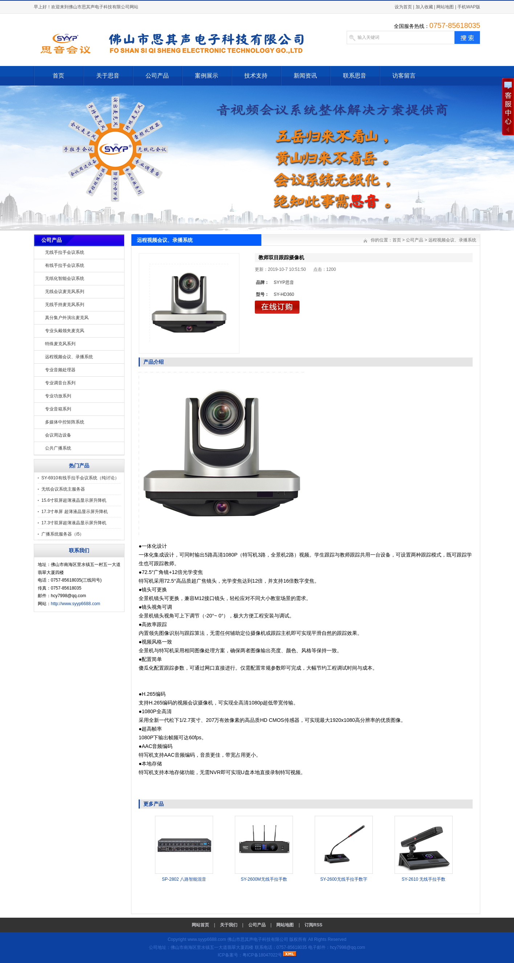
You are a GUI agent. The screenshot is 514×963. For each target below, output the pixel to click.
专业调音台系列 (60, 382)
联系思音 (354, 76)
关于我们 (228, 924)
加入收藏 (424, 6)
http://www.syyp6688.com (75, 603)
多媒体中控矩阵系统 (64, 422)
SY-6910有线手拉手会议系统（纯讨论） (80, 477)
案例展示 (206, 76)
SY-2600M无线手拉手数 (264, 879)
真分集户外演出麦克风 (67, 317)
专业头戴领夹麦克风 (64, 330)
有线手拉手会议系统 (64, 265)
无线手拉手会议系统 (64, 252)
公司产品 (157, 76)
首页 (58, 76)
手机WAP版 (468, 6)
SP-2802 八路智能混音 (184, 879)
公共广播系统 (58, 448)
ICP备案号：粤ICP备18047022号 (250, 955)
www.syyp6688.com (207, 939)
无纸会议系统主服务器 (63, 489)
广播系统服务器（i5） (62, 534)
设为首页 (403, 6)
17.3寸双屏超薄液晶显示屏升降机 (73, 522)
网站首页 (200, 924)
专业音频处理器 (60, 369)
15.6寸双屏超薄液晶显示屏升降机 (73, 500)
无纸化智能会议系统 (64, 278)
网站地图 (445, 6)
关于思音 (107, 76)
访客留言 (404, 76)
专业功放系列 (58, 395)
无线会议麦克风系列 (64, 291)
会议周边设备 (58, 435)
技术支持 (256, 76)
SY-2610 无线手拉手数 (424, 879)
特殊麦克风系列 (60, 343)
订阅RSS (313, 924)
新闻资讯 (305, 76)
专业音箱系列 (58, 409)
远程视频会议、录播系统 (69, 356)
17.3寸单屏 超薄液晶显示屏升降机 (74, 511)
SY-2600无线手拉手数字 (343, 879)
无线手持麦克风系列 (64, 304)
